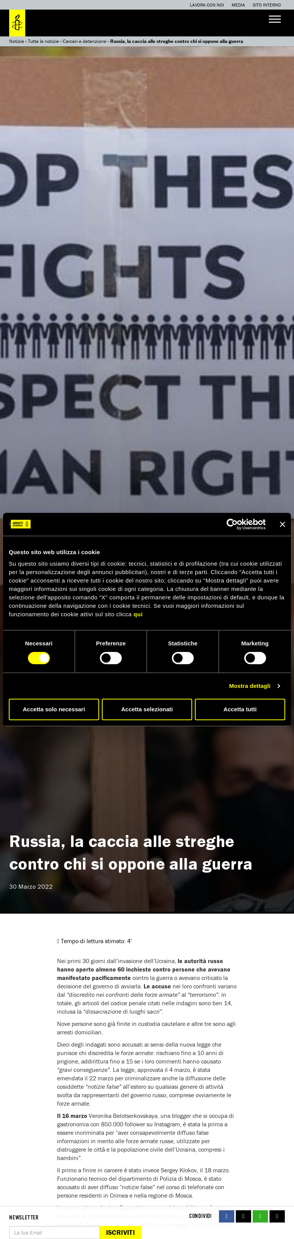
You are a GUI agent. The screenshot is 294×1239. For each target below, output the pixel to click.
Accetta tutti (240, 709)
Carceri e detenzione (84, 41)
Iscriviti (120, 1232)
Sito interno (267, 5)
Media (238, 5)
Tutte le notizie (43, 41)
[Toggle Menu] (275, 19)
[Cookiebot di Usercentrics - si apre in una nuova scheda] (232, 524)
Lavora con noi (207, 5)
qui (138, 614)
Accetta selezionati (147, 709)
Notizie (16, 41)
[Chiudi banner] (282, 524)
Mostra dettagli (249, 686)
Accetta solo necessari (54, 709)
